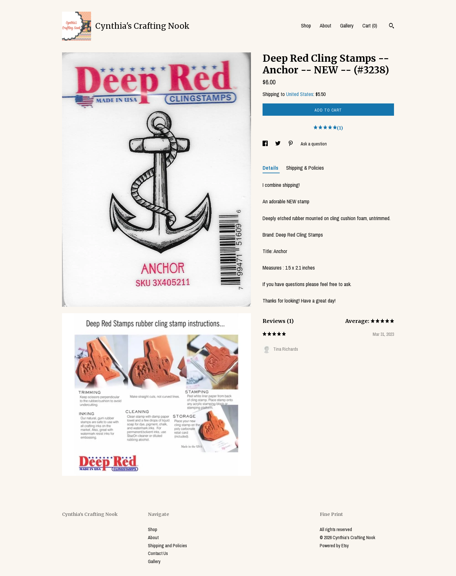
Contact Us (158, 553)
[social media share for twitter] (278, 144)
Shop (306, 25)
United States (299, 94)
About (325, 25)
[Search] (391, 26)
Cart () (369, 25)
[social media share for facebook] (266, 144)
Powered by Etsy (334, 546)
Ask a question (314, 144)
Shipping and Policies (167, 546)
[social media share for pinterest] (291, 144)
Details (271, 167)
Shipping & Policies (305, 167)
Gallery (347, 25)
